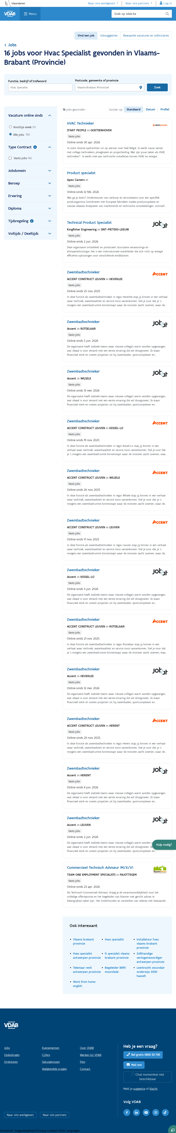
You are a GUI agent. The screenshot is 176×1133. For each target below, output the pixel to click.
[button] (164, 845)
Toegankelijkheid (25, 1130)
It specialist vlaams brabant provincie (117, 955)
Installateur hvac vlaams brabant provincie (148, 943)
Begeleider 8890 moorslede (115, 970)
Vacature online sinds (30, 115)
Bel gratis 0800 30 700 (145, 1055)
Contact (85, 1069)
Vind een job (86, 35)
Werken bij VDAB (90, 1055)
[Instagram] (155, 1112)
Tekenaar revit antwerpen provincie (87, 970)
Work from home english (84, 984)
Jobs (10, 45)
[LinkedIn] (136, 1112)
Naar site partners (137, 3)
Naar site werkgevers (101, 3)
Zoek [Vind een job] (157, 87)
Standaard (133, 109)
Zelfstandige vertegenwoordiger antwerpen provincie (150, 958)
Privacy (42, 1130)
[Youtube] (146, 1112)
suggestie (139, 1089)
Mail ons (136, 1065)
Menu (32, 14)
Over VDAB (87, 1048)
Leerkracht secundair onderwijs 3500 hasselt (151, 972)
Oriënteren (11, 1062)
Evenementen (50, 1048)
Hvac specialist (114, 939)
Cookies (52, 1130)
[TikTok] (165, 1112)
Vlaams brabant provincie (83, 941)
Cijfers (46, 1055)
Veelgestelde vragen (54, 1069)
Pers (82, 1062)
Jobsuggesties (109, 35)
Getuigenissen (51, 1062)
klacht (154, 1089)
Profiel (165, 109)
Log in (168, 3)
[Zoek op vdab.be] (142, 14)
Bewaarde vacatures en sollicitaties (146, 35)
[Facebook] (126, 1112)
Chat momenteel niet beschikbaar (149, 1077)
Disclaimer (7, 1130)
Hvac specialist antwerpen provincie (87, 955)
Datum (150, 109)
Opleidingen (12, 1055)
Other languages (68, 1130)
